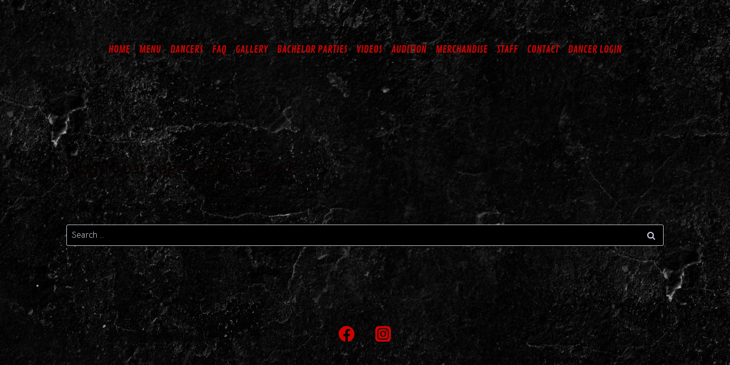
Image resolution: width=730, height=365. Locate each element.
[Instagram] (383, 334)
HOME (119, 49)
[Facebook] (347, 334)
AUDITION (409, 49)
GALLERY (252, 49)
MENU (150, 49)
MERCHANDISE (461, 49)
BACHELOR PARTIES (312, 49)
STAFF (507, 49)
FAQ (219, 49)
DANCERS (186, 49)
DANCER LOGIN (595, 49)
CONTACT (543, 49)
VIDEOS (369, 49)
